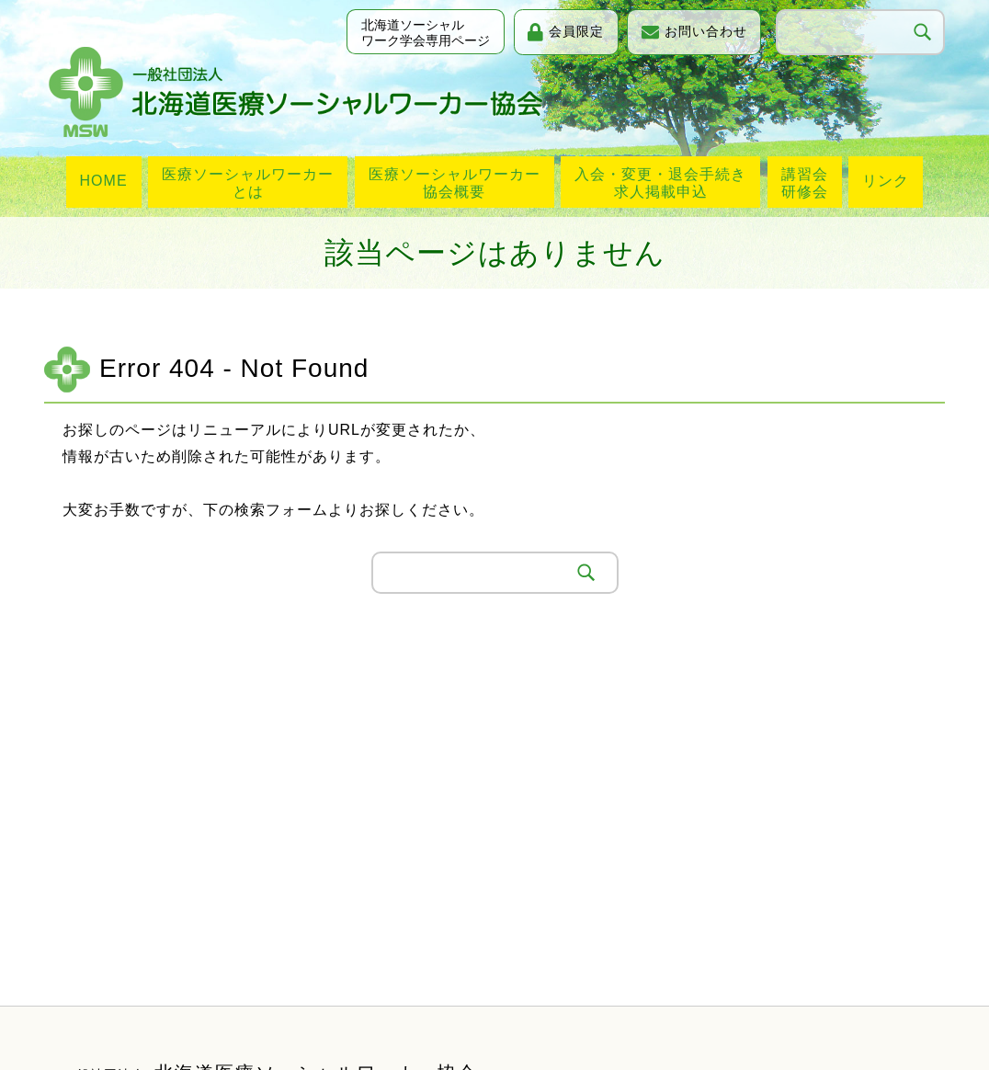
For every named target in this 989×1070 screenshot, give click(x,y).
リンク (885, 180)
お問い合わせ (704, 31)
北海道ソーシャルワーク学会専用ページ (420, 33)
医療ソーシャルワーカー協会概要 (454, 182)
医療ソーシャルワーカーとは (248, 182)
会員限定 (572, 31)
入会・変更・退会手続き (660, 183)
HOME (104, 180)
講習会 (804, 183)
